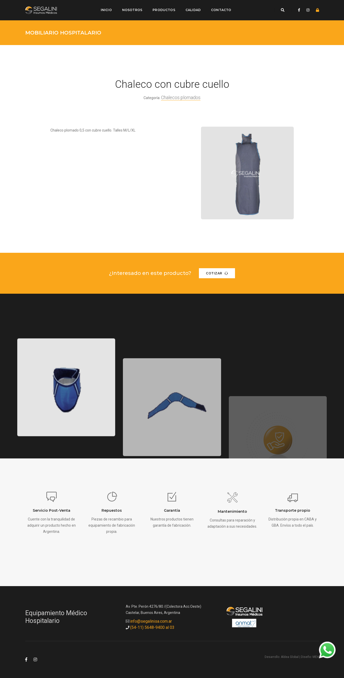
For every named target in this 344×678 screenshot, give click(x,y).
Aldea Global (290, 655)
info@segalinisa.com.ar (151, 619)
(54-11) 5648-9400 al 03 (152, 625)
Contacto (221, 9)
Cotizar (217, 271)
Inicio (105, 9)
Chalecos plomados (180, 95)
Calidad (192, 9)
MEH (316, 655)
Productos (163, 9)
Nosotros (132, 9)
